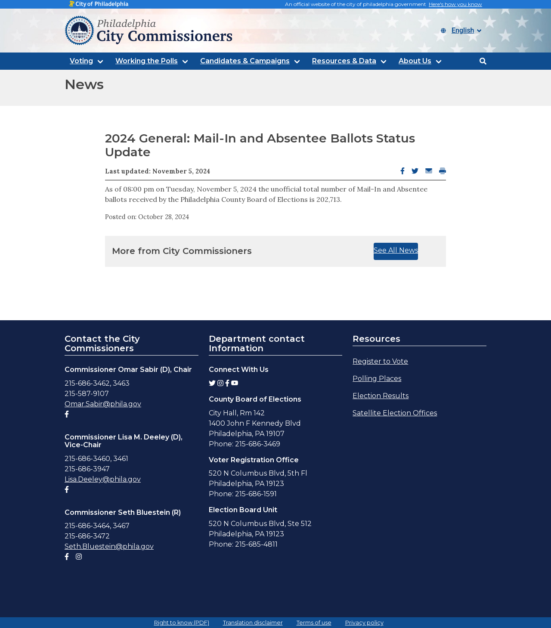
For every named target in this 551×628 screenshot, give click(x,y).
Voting (81, 61)
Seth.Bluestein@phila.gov (109, 546)
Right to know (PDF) (181, 622)
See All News (396, 250)
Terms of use (314, 622)
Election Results (381, 396)
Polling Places (377, 378)
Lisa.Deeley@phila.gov (103, 479)
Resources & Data (344, 61)
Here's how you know (455, 4)
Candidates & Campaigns (245, 61)
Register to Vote (380, 361)
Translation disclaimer (253, 622)
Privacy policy (364, 622)
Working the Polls (146, 61)
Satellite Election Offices (395, 413)
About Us (415, 61)
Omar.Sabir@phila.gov (103, 404)
